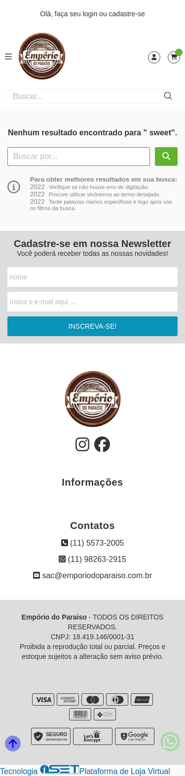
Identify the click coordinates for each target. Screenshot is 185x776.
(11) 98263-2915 (92, 559)
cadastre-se (127, 14)
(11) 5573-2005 (92, 543)
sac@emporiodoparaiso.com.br (92, 575)
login (91, 14)
